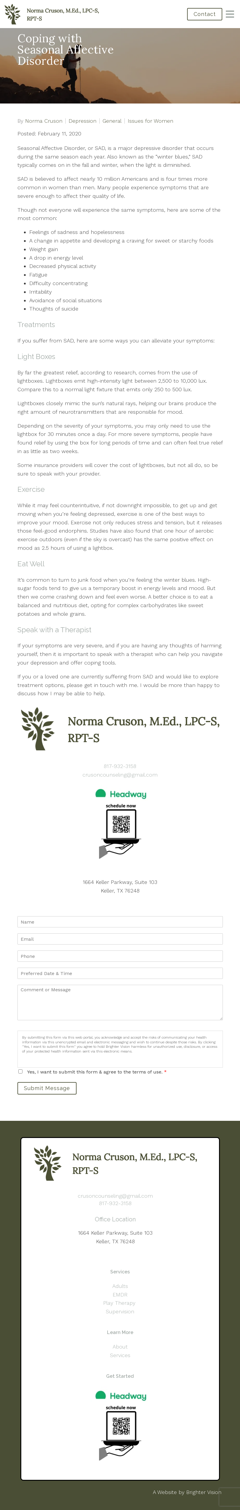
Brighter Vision (203, 1492)
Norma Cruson (43, 121)
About (120, 1347)
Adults (120, 1286)
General (112, 121)
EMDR (120, 1294)
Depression (82, 121)
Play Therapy (120, 1303)
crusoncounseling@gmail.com (120, 775)
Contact (205, 14)
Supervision (120, 1311)
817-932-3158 (120, 766)
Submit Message (47, 1088)
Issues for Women (150, 121)
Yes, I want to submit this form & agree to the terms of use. (97, 1072)
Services (120, 1355)
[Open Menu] (230, 14)
